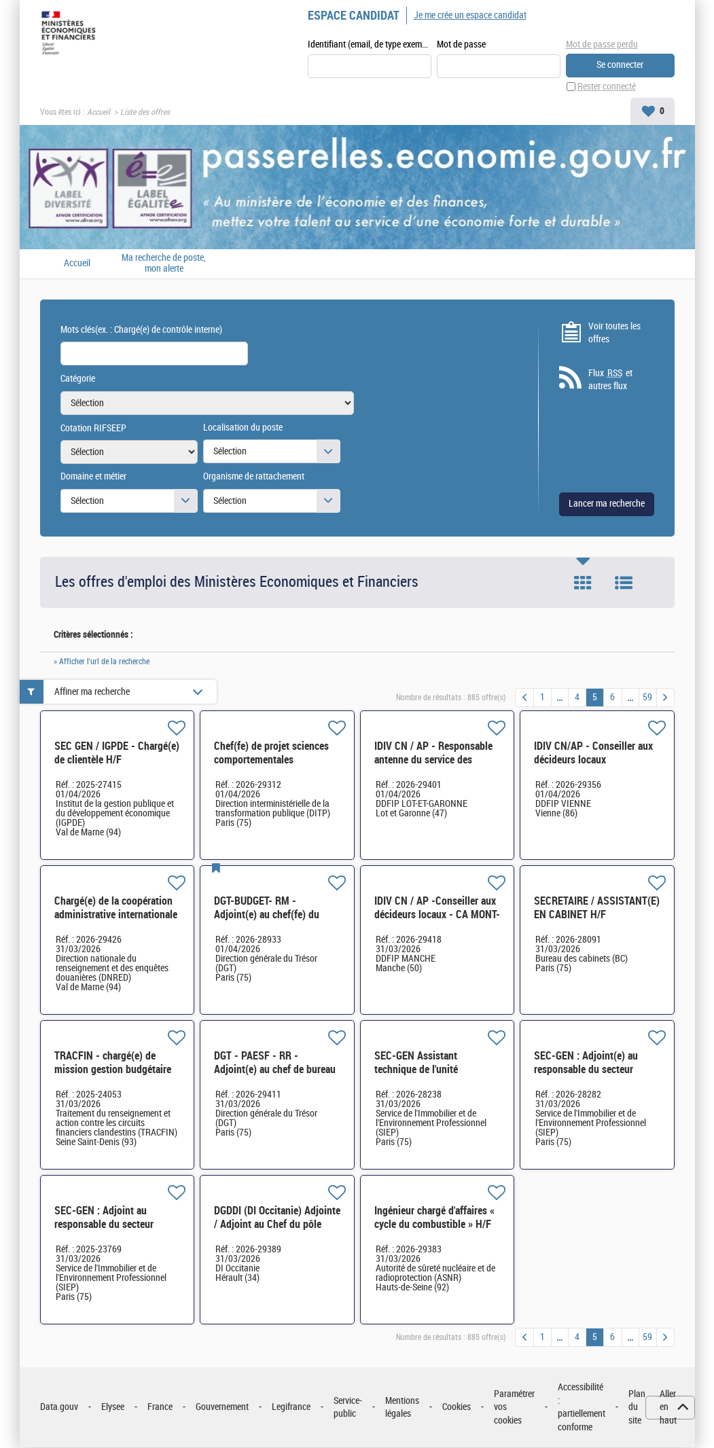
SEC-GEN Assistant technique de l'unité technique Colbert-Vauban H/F (430, 1077)
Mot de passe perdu (602, 44)
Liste (623, 583)
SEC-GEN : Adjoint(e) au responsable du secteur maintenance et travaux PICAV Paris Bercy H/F (586, 1077)
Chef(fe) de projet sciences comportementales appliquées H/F (271, 760)
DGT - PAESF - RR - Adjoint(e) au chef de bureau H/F (275, 1070)
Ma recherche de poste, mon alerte (164, 264)
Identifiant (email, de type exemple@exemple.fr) (369, 45)
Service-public (348, 1408)
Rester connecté (606, 87)
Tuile (583, 583)
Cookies (456, 1407)
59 (647, 698)
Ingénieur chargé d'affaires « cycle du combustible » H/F (434, 1218)
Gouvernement (222, 1407)
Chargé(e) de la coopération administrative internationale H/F (115, 915)
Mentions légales (402, 1408)
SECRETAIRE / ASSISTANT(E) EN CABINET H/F (597, 908)
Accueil (98, 112)
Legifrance (291, 1407)
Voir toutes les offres (614, 333)
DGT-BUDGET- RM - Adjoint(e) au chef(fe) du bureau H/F (266, 915)
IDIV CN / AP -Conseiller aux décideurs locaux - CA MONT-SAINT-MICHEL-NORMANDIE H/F (437, 922)
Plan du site (636, 1408)
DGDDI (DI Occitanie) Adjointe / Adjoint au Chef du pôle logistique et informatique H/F (277, 1232)
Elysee (112, 1407)
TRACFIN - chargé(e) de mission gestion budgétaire (112, 1063)
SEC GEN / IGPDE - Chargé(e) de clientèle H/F (116, 753)
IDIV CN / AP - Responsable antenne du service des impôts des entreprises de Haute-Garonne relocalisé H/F (437, 767)
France (160, 1407)
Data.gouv (59, 1407)
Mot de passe (461, 45)
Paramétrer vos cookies (514, 1408)
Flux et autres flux (610, 380)
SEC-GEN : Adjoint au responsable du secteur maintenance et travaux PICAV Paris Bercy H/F (104, 1232)
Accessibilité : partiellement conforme (581, 1408)
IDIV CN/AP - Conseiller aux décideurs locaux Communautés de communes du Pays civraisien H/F (596, 767)
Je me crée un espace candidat (470, 15)
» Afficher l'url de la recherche (101, 662)
